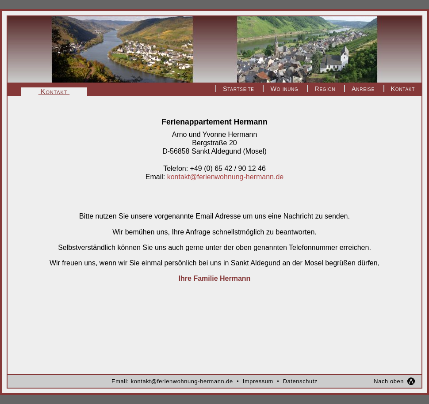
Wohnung (284, 88)
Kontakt (403, 88)
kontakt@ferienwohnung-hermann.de (225, 177)
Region (324, 88)
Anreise (363, 88)
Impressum (258, 381)
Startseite (238, 88)
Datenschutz (300, 381)
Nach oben (389, 381)
